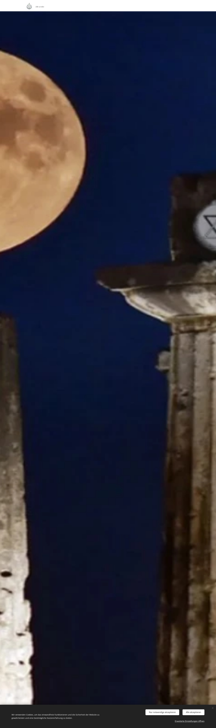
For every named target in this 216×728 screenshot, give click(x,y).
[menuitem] (165, 5)
